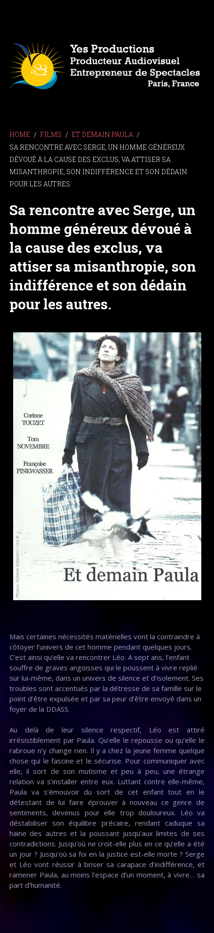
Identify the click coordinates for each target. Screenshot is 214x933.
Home (19, 134)
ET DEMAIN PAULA (102, 134)
